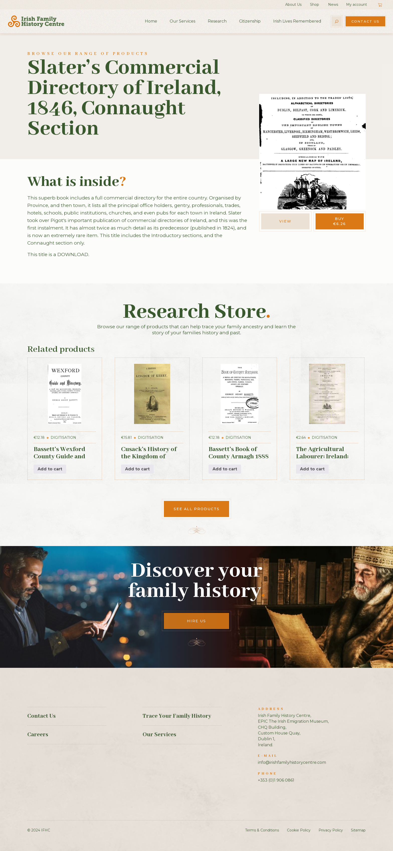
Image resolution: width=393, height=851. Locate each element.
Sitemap (358, 830)
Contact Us (365, 21)
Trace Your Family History (177, 716)
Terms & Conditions (262, 830)
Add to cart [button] (50, 469)
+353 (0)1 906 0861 (276, 780)
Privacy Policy (331, 830)
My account (356, 4)
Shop (314, 4)
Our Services (182, 21)
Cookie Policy (299, 830)
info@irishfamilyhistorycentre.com (292, 762)
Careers (37, 734)
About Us (293, 4)
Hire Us (196, 621)
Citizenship (250, 21)
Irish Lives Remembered (297, 21)
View (285, 221)
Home (151, 21)
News (333, 4)
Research (217, 21)
